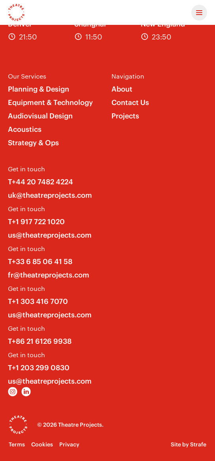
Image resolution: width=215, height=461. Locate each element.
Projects (125, 115)
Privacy (69, 444)
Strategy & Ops (33, 142)
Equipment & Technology (50, 102)
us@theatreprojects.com (50, 235)
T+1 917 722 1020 (36, 221)
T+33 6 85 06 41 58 (40, 261)
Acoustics (24, 129)
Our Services (27, 76)
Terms (17, 444)
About (121, 89)
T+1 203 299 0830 (39, 367)
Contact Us (130, 102)
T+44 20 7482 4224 (40, 181)
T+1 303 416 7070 (38, 301)
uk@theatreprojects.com (50, 195)
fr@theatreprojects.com (48, 274)
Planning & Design (38, 89)
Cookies (42, 444)
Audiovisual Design (40, 115)
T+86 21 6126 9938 (40, 341)
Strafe (198, 444)
